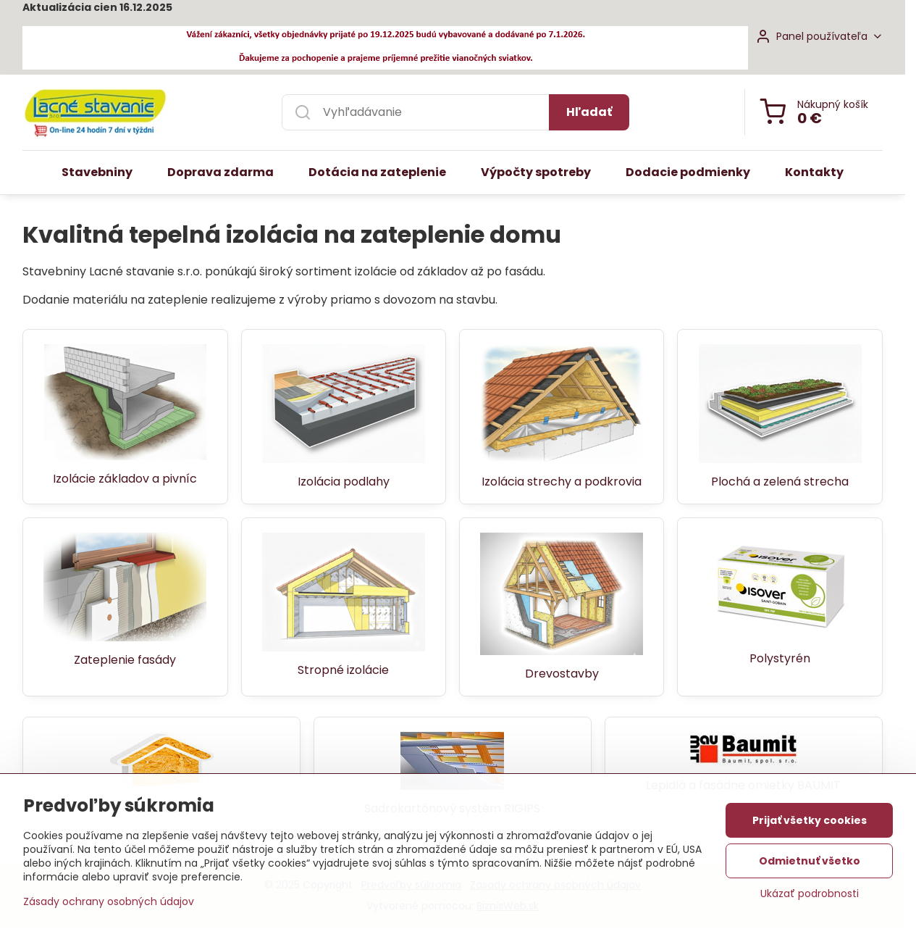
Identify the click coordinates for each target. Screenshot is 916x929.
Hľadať (589, 112)
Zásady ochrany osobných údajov (108, 901)
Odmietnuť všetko (809, 861)
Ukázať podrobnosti (809, 894)
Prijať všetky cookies (809, 820)
